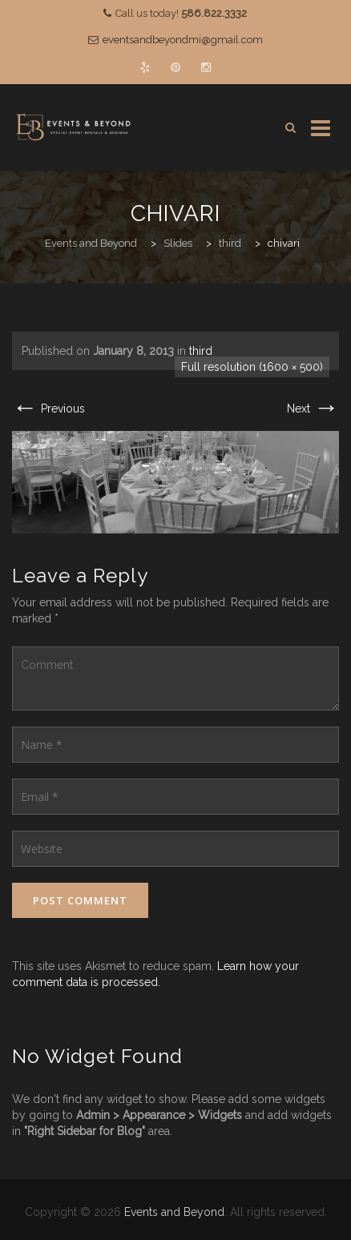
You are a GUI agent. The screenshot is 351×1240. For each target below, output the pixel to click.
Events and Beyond (174, 1212)
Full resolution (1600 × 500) (252, 366)
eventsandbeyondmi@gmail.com (183, 40)
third (200, 350)
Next (313, 408)
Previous (48, 408)
